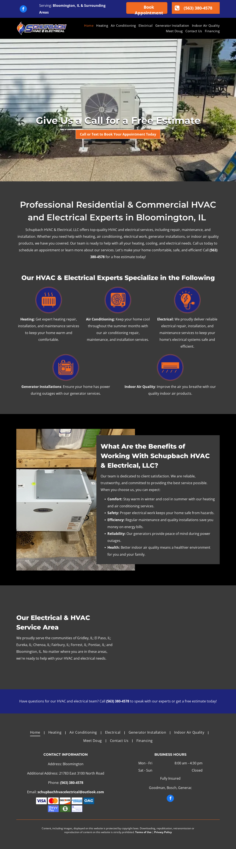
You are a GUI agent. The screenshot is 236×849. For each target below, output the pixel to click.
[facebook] (23, 9)
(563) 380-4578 (117, 701)
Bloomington (64, 5)
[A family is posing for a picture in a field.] (170, 637)
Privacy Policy (163, 832)
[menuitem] (87, 25)
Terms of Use (143, 832)
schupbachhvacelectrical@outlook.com (70, 792)
